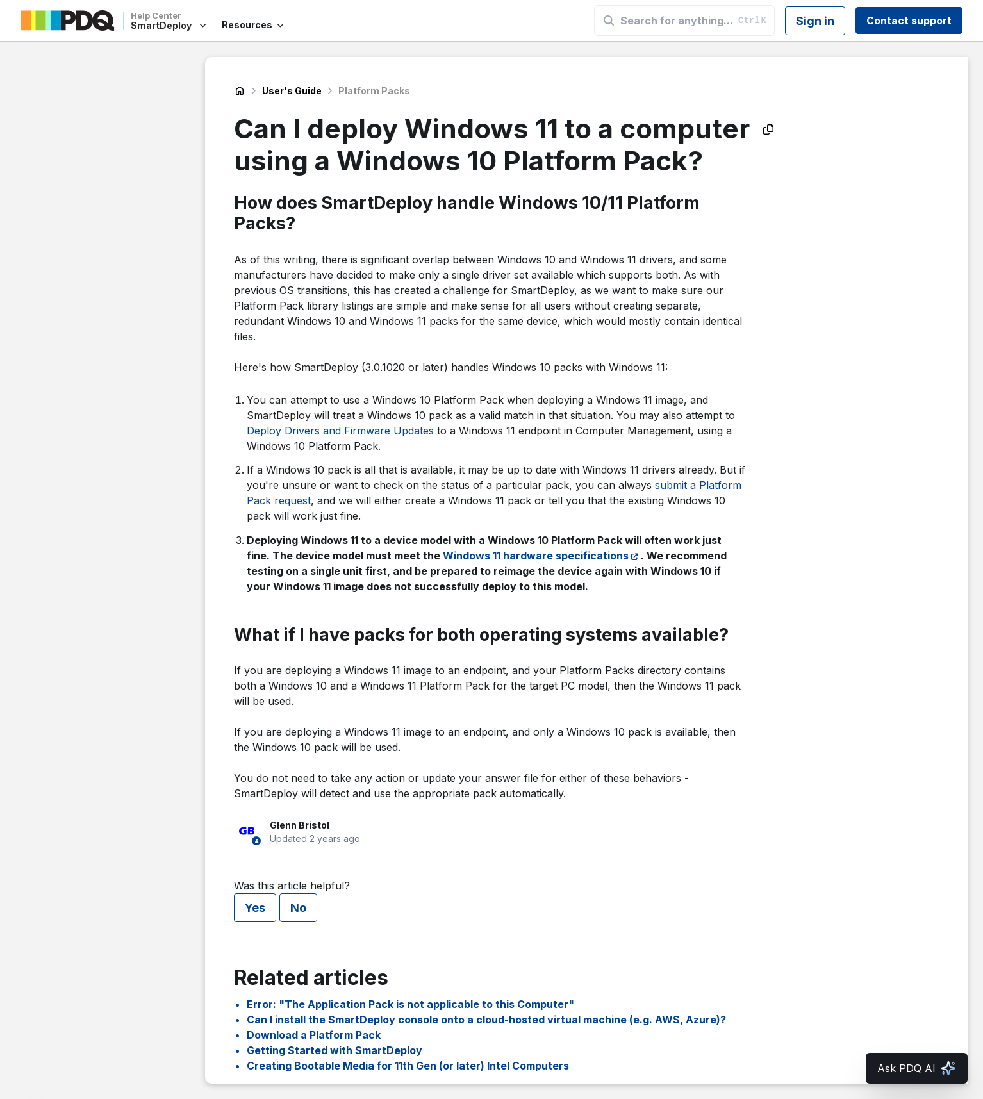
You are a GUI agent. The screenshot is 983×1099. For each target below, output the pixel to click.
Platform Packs (374, 90)
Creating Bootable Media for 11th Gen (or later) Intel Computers (408, 1065)
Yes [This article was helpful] (255, 907)
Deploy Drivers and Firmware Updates (340, 430)
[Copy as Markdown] (768, 129)
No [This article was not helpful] (298, 907)
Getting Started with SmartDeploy (334, 1050)
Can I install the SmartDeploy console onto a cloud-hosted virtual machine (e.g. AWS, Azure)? (486, 1019)
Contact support (909, 20)
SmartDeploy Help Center (239, 91)
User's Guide (292, 90)
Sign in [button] (815, 21)
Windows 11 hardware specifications (536, 555)
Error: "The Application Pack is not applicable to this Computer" (410, 1004)
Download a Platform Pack (314, 1035)
